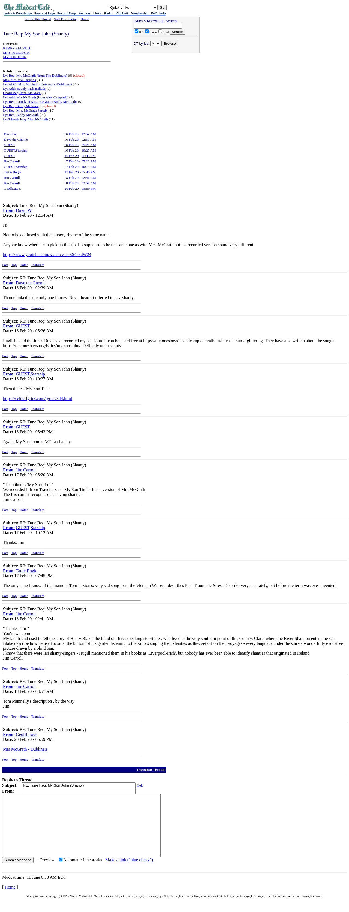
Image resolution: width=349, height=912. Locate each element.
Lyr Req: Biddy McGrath (21, 115)
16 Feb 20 (71, 134)
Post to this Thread (38, 19)
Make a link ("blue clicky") (129, 872)
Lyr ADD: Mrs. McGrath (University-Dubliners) (37, 84)
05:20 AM (89, 161)
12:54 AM (89, 134)
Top (14, 265)
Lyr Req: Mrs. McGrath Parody (25, 110)
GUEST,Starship (16, 150)
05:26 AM (89, 145)
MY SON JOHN (14, 57)
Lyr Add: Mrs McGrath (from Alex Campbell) (35, 97)
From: (9, 210)
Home (84, 19)
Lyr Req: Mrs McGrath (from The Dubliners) (35, 75)
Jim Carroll (12, 161)
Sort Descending (65, 19)
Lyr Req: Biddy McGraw (20, 106)
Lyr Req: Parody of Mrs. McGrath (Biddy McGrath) (40, 102)
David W (10, 134)
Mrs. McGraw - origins (19, 80)
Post (5, 265)
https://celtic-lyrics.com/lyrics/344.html (37, 398)
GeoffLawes (12, 188)
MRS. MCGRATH (16, 52)
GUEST (9, 145)
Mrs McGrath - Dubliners (25, 749)
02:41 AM (89, 178)
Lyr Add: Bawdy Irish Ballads (24, 88)
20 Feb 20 (71, 188)
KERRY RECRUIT (17, 48)
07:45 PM (89, 172)
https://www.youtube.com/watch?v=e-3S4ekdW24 (47, 254)
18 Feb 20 (71, 178)
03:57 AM (89, 183)
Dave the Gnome (16, 139)
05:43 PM (89, 156)
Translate (37, 265)
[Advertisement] (165, 90)
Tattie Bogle (12, 172)
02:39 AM (89, 139)
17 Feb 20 (71, 161)
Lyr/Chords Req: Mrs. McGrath (25, 119)
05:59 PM (89, 188)
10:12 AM (89, 167)
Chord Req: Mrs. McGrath (22, 93)
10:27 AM (89, 150)
